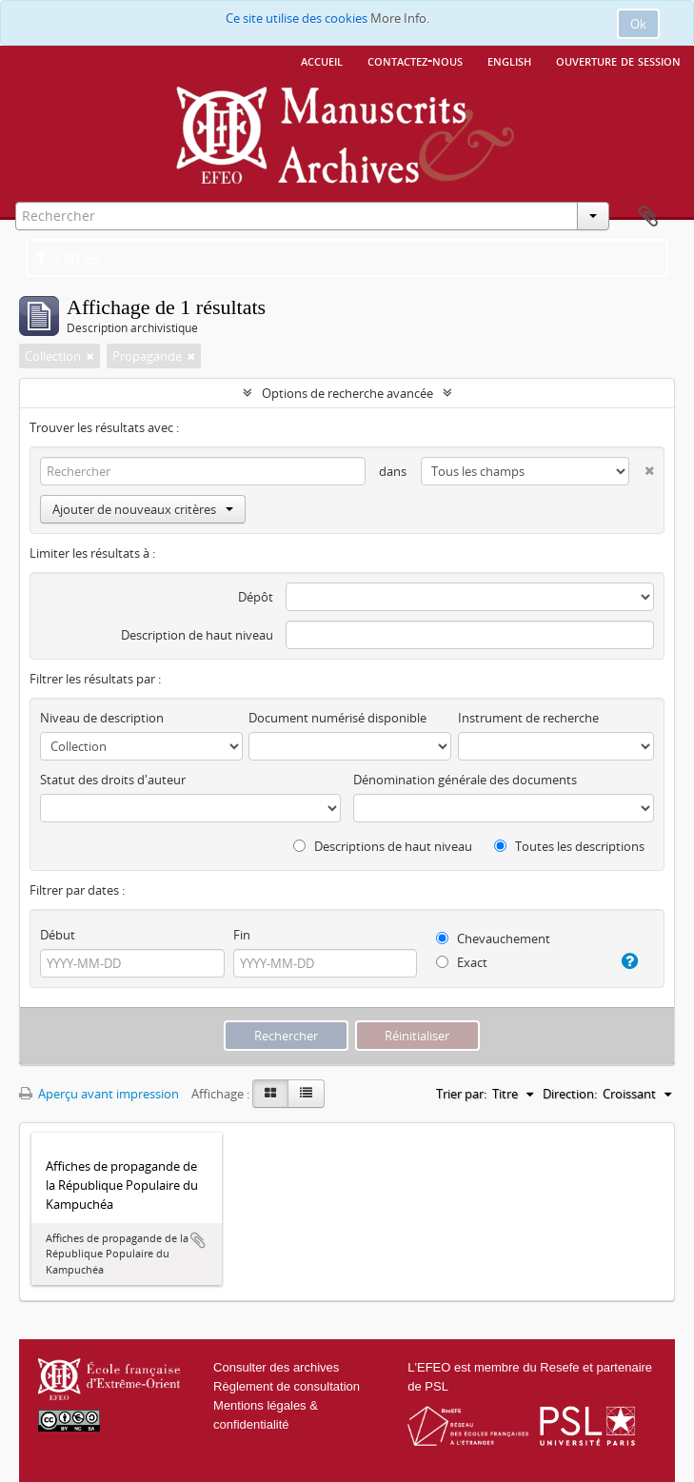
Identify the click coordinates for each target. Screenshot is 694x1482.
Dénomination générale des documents (465, 779)
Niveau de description (102, 717)
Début (57, 934)
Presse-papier (648, 217)
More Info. (399, 18)
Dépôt (255, 596)
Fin (241, 934)
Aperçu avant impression (99, 1093)
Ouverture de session (618, 59)
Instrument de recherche (528, 717)
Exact (461, 962)
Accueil (322, 59)
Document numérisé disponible (337, 717)
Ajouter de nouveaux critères (142, 509)
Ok (638, 23)
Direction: (570, 1093)
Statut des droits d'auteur (113, 779)
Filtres (67, 257)
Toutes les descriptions (569, 846)
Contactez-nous (415, 59)
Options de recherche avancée (347, 393)
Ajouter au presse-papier (198, 1240)
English (509, 59)
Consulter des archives (276, 1367)
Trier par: (461, 1093)
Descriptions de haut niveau (382, 846)
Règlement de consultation (286, 1386)
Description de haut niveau (197, 634)
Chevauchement (493, 938)
